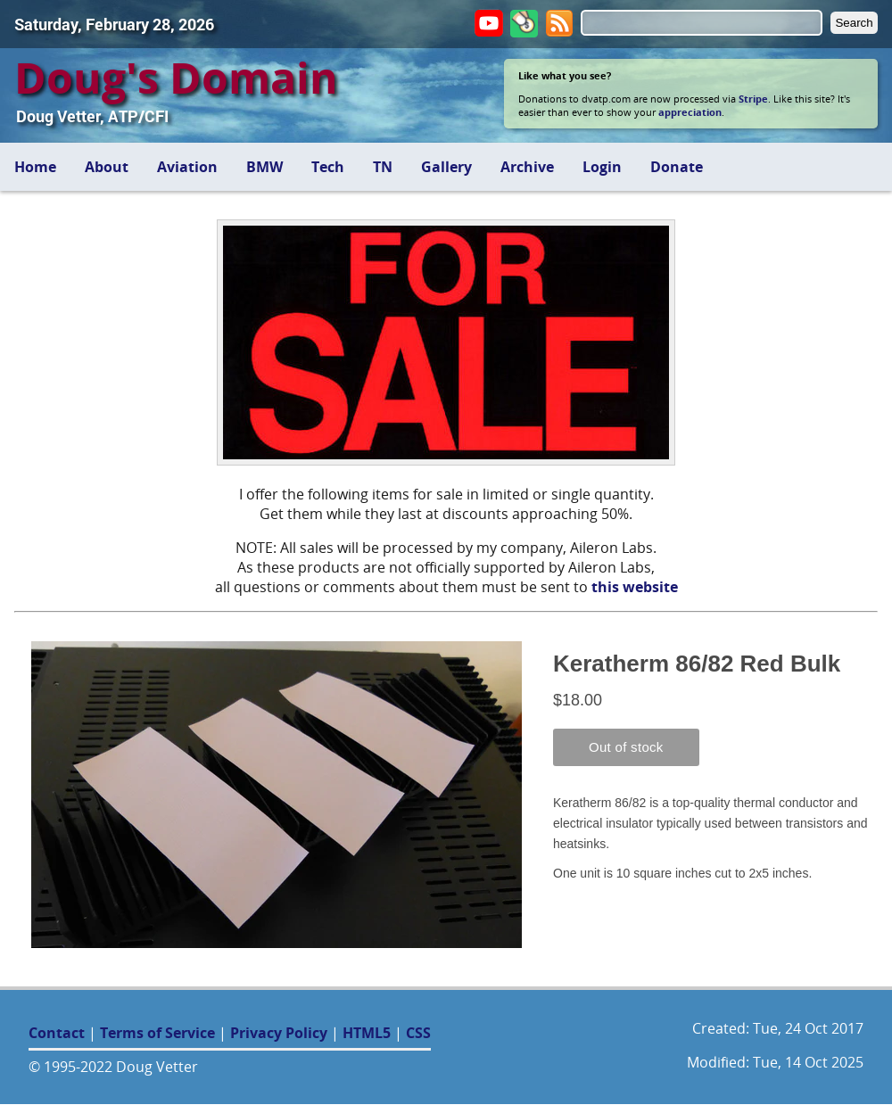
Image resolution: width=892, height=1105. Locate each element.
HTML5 (367, 1033)
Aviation (187, 167)
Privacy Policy (278, 1033)
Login (602, 167)
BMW (264, 167)
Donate (676, 167)
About (106, 167)
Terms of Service (157, 1033)
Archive (527, 167)
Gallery (446, 167)
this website (634, 587)
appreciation (690, 112)
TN (382, 167)
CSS (418, 1033)
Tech (327, 167)
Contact (57, 1033)
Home (35, 167)
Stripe (753, 98)
